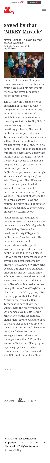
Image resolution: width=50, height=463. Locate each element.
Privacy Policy (13, 450)
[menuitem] (17, 2)
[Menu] (42, 10)
